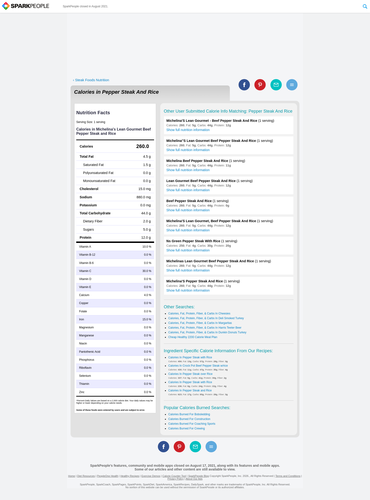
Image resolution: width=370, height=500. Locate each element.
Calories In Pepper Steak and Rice (190, 390)
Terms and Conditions (287, 476)
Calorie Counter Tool (174, 476)
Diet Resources (86, 476)
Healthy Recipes (129, 476)
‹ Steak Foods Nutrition (91, 80)
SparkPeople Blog (198, 476)
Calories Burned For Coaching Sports (191, 423)
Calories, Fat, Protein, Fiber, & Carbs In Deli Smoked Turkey (206, 318)
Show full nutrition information (188, 130)
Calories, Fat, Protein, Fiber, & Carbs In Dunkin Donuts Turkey (207, 332)
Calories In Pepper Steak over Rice (190, 374)
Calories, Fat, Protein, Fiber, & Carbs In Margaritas (200, 323)
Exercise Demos (150, 476)
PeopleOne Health (107, 476)
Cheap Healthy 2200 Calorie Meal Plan (192, 337)
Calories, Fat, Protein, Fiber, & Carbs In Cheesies (199, 313)
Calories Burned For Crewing (186, 428)
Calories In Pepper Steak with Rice (190, 357)
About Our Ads (194, 478)
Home (71, 476)
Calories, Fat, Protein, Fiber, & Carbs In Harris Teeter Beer (204, 327)
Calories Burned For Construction (189, 419)
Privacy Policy (176, 478)
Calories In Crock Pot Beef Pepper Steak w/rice (198, 365)
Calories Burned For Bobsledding (189, 414)
